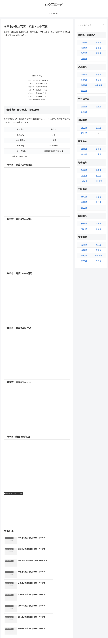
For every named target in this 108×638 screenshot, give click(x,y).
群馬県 (84, 85)
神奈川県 (98, 85)
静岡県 (84, 154)
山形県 (98, 48)
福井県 (98, 128)
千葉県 (98, 74)
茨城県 (84, 74)
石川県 (84, 133)
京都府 (84, 176)
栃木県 (84, 80)
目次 (34, 76)
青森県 (84, 48)
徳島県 (84, 223)
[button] (103, 25)
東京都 (98, 80)
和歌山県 (98, 181)
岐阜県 (84, 149)
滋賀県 (84, 170)
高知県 (98, 229)
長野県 (98, 107)
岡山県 (84, 208)
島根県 (84, 202)
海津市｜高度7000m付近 (38, 84)
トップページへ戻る (82, 631)
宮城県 (84, 59)
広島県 (98, 197)
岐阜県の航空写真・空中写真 (13, 494)
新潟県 (84, 107)
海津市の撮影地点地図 (37, 101)
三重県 (98, 154)
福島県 (98, 53)
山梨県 (84, 112)
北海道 (84, 42)
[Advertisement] (37, 54)
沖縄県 (98, 261)
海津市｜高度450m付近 (38, 97)
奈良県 (98, 176)
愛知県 (98, 149)
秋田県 (98, 42)
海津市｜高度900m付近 (38, 94)
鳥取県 (84, 197)
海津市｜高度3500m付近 (38, 87)
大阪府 (84, 181)
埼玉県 (84, 91)
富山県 (84, 128)
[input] (91, 25)
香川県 (84, 229)
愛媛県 (98, 223)
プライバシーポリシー (98, 631)
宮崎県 (98, 250)
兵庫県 (98, 170)
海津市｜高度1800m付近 (38, 90)
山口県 (98, 202)
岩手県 (84, 53)
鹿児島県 (98, 255)
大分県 (98, 245)
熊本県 (84, 261)
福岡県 (84, 245)
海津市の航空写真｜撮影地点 (38, 80)
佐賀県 (84, 250)
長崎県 (84, 255)
